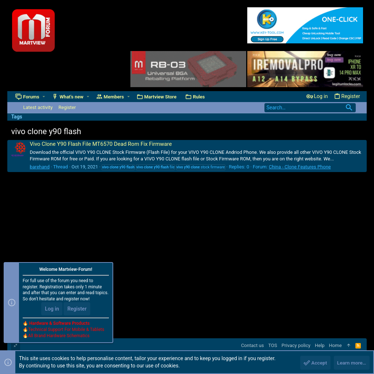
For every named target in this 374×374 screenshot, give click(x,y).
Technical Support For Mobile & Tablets (66, 329)
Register (77, 309)
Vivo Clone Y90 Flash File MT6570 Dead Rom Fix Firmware (101, 144)
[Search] (310, 107)
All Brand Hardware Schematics (58, 336)
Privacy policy (296, 345)
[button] (43, 97)
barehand (39, 167)
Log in (52, 309)
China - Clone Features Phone (300, 167)
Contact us (252, 345)
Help (320, 345)
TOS (272, 345)
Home (335, 345)
